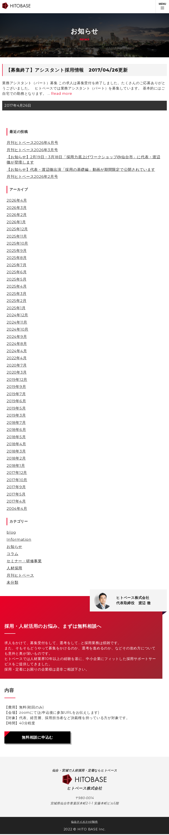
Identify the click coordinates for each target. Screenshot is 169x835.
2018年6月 (16, 429)
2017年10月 (17, 480)
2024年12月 (17, 315)
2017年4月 (16, 501)
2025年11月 (17, 236)
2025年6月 (17, 272)
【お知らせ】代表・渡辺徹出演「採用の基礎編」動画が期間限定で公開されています (81, 169)
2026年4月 (17, 200)
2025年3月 (16, 293)
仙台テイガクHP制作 (84, 822)
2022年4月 (17, 358)
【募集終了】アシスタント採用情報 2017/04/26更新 (67, 70)
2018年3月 (16, 451)
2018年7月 (16, 422)
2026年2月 (17, 214)
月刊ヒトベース (20, 575)
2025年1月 (16, 308)
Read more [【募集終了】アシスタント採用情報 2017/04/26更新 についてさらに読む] (61, 93)
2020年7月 (17, 365)
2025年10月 (17, 243)
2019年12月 (17, 379)
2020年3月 (17, 372)
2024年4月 (17, 351)
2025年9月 (17, 250)
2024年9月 (17, 336)
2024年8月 (17, 343)
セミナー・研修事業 (24, 561)
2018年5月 (16, 437)
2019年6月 (16, 401)
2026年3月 (17, 207)
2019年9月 (16, 386)
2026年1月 (16, 222)
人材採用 (14, 568)
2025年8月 (17, 257)
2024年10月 (17, 329)
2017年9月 (16, 487)
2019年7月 (16, 394)
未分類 (12, 582)
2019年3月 (16, 415)
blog (11, 532)
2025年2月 (16, 300)
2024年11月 (17, 322)
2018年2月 (16, 458)
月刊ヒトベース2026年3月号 (32, 150)
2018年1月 (16, 465)
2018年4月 (16, 444)
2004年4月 (17, 508)
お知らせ (14, 546)
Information (19, 539)
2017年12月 (17, 472)
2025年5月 (16, 279)
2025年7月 (16, 265)
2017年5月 (16, 494)
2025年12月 (17, 229)
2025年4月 (17, 286)
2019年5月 (16, 408)
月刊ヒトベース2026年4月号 (32, 142)
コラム (12, 554)
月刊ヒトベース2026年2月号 (32, 176)
